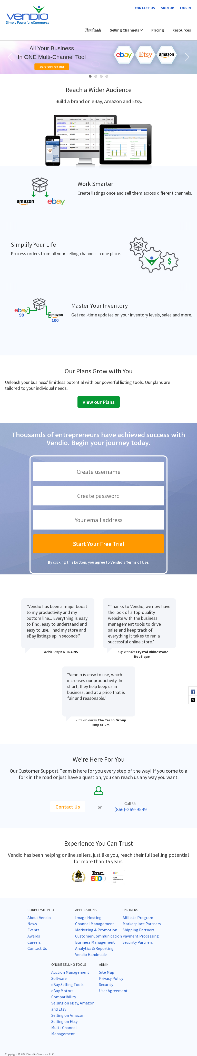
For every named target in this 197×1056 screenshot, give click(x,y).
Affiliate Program (138, 917)
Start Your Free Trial (52, 66)
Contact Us (67, 806)
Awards (33, 936)
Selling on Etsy (64, 1021)
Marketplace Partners (142, 923)
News (32, 923)
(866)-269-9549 (130, 809)
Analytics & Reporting (94, 948)
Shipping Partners (138, 929)
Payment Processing (141, 936)
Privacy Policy (111, 978)
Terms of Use (137, 562)
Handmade (93, 30)
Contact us (145, 8)
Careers (34, 942)
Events (33, 929)
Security (106, 984)
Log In (185, 8)
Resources (181, 30)
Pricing (157, 30)
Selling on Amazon (67, 1015)
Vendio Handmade (91, 954)
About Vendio (39, 917)
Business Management (95, 942)
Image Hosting (88, 917)
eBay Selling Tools (67, 984)
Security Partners (138, 942)
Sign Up (167, 8)
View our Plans (99, 402)
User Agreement (113, 990)
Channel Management (94, 923)
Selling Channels (126, 30)
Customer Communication (98, 936)
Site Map (106, 972)
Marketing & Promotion (96, 929)
